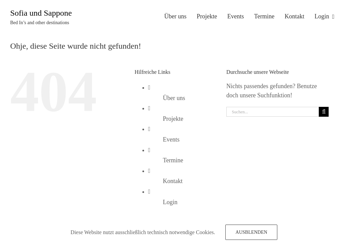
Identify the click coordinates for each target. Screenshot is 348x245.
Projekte (173, 118)
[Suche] (324, 112)
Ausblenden (251, 232)
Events (171, 139)
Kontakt (172, 181)
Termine (173, 160)
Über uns (174, 98)
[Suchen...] (272, 112)
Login (170, 202)
